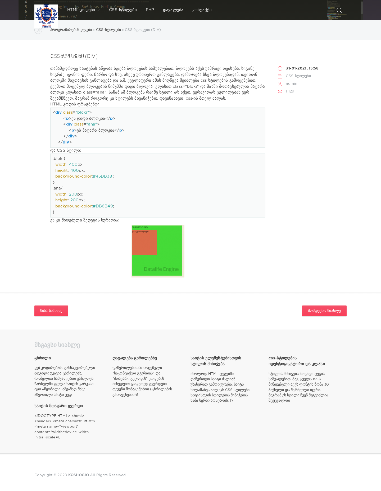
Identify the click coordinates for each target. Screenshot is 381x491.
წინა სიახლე (51, 310)
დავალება (173, 10)
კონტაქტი (202, 10)
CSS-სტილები (123, 10)
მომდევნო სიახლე (324, 310)
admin (291, 83)
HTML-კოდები (83, 10)
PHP (150, 10)
